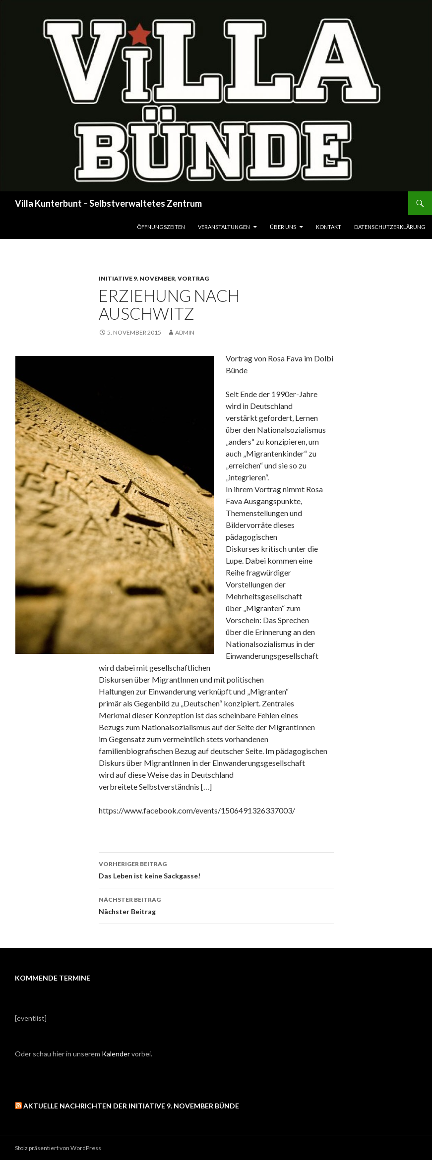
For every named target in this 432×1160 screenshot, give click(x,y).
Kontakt (328, 227)
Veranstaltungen (224, 227)
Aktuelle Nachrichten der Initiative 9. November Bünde (131, 1106)
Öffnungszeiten (161, 227)
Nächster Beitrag (216, 905)
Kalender (116, 1053)
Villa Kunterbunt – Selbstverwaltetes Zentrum (108, 203)
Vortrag (193, 278)
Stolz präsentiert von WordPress (58, 1148)
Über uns (283, 227)
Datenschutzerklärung (390, 227)
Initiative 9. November (137, 278)
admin (184, 332)
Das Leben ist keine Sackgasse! (216, 869)
